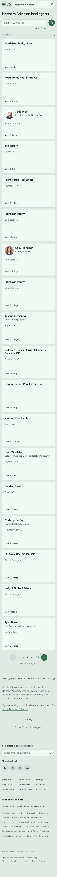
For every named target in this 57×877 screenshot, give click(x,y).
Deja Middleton (14, 452)
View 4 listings (11, 169)
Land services (24, 784)
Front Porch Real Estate (19, 179)
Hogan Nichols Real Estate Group (25, 384)
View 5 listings (11, 543)
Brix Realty (11, 145)
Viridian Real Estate (17, 418)
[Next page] (44, 657)
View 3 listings (11, 305)
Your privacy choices (13, 857)
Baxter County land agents (29, 727)
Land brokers (24, 779)
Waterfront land (40, 836)
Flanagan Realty (15, 213)
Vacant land (7, 836)
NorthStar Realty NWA (18, 43)
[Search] (52, 4)
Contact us (41, 789)
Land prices (41, 779)
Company (40, 784)
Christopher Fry (14, 520)
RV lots (22, 831)
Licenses (26, 861)
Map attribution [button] (27, 851)
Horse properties (9, 822)
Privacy (42, 861)
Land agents (8, 678)
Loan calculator (25, 789)
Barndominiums (9, 813)
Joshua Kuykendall (16, 316)
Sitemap (5, 861)
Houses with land (27, 822)
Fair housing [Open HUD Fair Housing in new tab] (32, 857)
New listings (16, 861)
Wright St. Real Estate (18, 588)
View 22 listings (12, 441)
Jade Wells (21, 111)
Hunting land (43, 822)
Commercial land (10, 817)
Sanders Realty (14, 486)
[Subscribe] (51, 753)
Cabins (21, 813)
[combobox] (34, 4)
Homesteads (36, 817)
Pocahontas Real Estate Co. (21, 77)
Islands (5, 826)
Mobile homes (16, 826)
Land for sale (8, 806)
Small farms (32, 831)
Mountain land (32, 826)
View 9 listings (11, 101)
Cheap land (44, 813)
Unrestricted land (23, 836)
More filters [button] (40, 28)
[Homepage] (9, 4)
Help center (7, 784)
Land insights (8, 789)
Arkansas (21, 678)
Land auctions (37, 806)
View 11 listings (11, 135)
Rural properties (9, 831)
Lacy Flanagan (24, 247)
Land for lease (22, 806)
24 (37, 657)
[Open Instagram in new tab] (12, 768)
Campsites (32, 813)
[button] (3, 4)
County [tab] (28, 719)
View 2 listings (11, 203)
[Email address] (28, 753)
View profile (10, 67)
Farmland (24, 817)
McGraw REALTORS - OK (20, 554)
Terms (34, 861)
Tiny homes (45, 831)
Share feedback (9, 761)
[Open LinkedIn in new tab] (27, 768)
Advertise (6, 779)
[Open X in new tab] (20, 768)
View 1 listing (11, 237)
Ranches (45, 826)
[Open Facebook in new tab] (5, 768)
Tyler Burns (11, 622)
